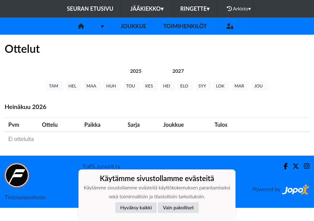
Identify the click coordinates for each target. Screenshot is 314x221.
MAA (92, 85)
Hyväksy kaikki (136, 207)
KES (150, 85)
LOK (221, 85)
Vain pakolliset (178, 207)
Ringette (194, 8)
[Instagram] (304, 166)
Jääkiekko (146, 8)
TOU (131, 85)
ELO (185, 85)
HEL (73, 85)
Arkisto (239, 8)
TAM (54, 85)
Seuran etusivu (90, 8)
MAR (240, 85)
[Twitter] (293, 166)
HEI (167, 85)
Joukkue (133, 26)
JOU (259, 85)
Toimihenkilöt (185, 26)
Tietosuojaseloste (25, 197)
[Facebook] (283, 166)
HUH (112, 85)
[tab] (135, 70)
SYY (203, 85)
